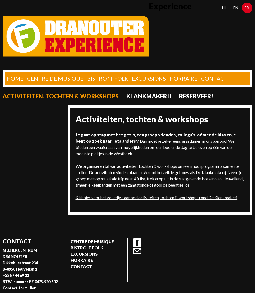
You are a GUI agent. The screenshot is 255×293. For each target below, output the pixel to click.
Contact (214, 78)
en (235, 7)
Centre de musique (55, 78)
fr (247, 7)
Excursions (149, 78)
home (15, 78)
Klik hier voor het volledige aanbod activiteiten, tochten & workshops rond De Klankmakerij (157, 197)
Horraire (183, 78)
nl (224, 7)
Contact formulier (19, 288)
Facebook (137, 242)
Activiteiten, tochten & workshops (61, 96)
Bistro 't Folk (107, 78)
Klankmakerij (148, 96)
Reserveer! (196, 96)
